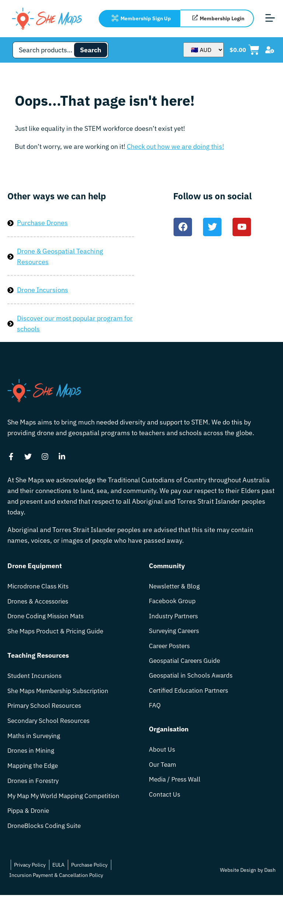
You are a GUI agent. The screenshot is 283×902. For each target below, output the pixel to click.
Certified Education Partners (191, 695)
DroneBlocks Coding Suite (45, 832)
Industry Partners (175, 617)
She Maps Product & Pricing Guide (57, 633)
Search (90, 50)
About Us (162, 755)
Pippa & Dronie (29, 817)
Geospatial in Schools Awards (193, 679)
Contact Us (165, 801)
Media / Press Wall (177, 786)
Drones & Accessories (40, 602)
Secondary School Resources (50, 724)
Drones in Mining (32, 755)
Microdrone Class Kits (39, 586)
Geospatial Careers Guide (187, 664)
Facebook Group (173, 602)
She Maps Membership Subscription (60, 693)
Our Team (163, 770)
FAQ (155, 710)
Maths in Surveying (35, 739)
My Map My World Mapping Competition (66, 801)
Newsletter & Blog (176, 586)
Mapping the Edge (34, 770)
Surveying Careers (176, 633)
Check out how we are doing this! (175, 146)
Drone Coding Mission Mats (47, 617)
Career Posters (171, 648)
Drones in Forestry (34, 786)
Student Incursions (35, 678)
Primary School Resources (46, 709)
